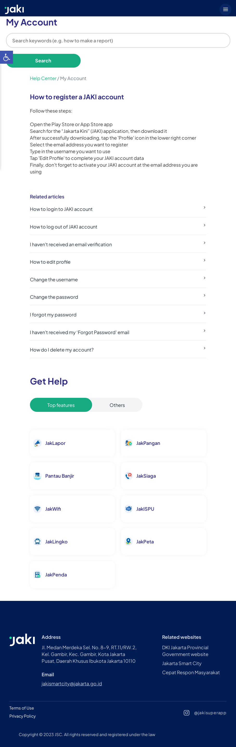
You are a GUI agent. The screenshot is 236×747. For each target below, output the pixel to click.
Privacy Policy (22, 715)
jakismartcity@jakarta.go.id (72, 683)
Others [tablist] (117, 405)
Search (43, 60)
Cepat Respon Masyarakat (191, 672)
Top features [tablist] (61, 405)
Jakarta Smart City (182, 663)
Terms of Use (21, 707)
